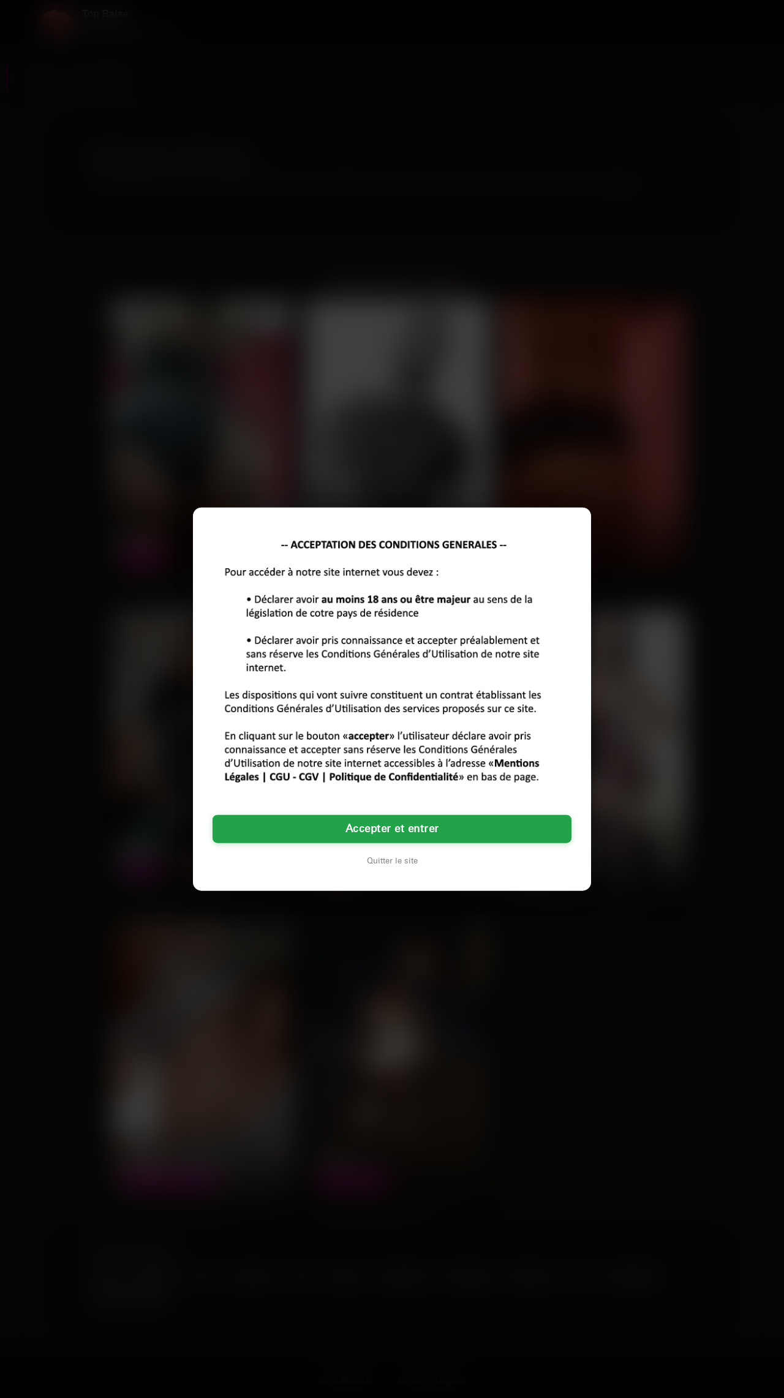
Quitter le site (392, 861)
